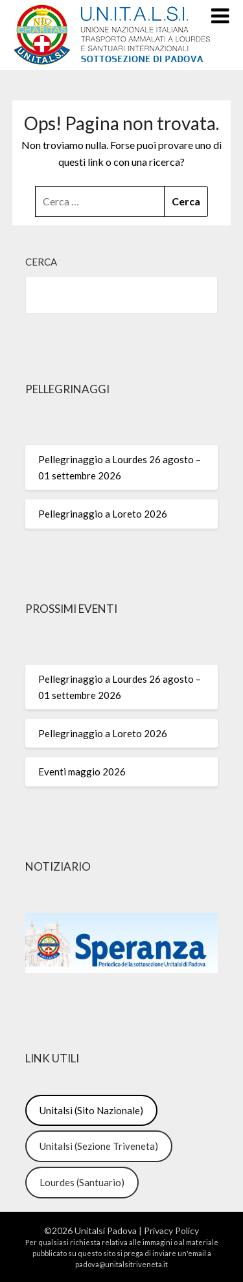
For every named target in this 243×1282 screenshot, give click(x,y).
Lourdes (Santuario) (82, 1182)
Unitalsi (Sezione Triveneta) (99, 1146)
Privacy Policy (171, 1230)
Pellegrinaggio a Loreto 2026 (102, 514)
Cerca (41, 262)
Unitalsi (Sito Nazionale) (91, 1110)
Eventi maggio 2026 (82, 771)
